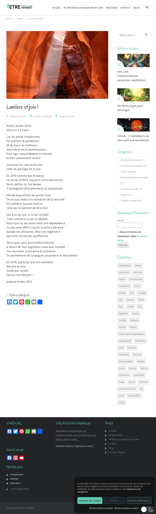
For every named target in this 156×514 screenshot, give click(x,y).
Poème (71, 116)
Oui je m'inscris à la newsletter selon (132, 236)
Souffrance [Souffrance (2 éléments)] (124, 375)
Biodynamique (115, 435)
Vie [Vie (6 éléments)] (141, 388)
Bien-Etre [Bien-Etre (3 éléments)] (138, 272)
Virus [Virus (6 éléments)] (121, 395)
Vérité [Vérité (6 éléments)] (121, 402)
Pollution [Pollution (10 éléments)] (132, 347)
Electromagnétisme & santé (134, 177)
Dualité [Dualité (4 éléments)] (122, 292)
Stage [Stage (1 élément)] (121, 382)
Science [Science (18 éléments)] (132, 368)
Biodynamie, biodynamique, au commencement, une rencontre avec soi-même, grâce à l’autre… (76, 435)
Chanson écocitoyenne (132, 165)
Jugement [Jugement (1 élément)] (123, 313)
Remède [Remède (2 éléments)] (137, 354)
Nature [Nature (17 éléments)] (133, 327)
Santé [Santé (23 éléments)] (121, 368)
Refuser (114, 500)
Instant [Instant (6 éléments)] (130, 306)
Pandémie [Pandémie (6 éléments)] (140, 340)
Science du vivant (129, 200)
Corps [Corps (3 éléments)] (137, 286)
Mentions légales (116, 452)
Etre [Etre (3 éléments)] (121, 306)
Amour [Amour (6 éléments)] (138, 265)
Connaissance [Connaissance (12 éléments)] (135, 279)
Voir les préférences (139, 500)
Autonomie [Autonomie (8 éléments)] (124, 272)
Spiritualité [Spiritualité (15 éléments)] (139, 375)
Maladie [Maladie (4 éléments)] (134, 320)
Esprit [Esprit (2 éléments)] (141, 299)
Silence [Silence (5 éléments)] (144, 368)
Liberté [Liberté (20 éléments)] (135, 313)
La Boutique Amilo (20, 488)
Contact (125, 7)
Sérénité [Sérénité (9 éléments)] (143, 382)
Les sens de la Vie (129, 189)
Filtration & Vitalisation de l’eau (83, 7)
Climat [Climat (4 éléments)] (122, 279)
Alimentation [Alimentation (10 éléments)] (125, 265)
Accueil (56, 7)
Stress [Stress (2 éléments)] (132, 382)
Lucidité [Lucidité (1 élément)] (122, 320)
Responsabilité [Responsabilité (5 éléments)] (126, 361)
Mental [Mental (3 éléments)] (122, 327)
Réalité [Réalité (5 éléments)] (140, 361)
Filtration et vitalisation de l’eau (123, 439)
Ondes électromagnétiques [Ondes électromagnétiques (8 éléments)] (131, 334)
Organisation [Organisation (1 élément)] (125, 340)
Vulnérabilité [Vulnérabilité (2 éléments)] (134, 395)
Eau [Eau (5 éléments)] (132, 292)
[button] (147, 509)
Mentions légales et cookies (101, 508)
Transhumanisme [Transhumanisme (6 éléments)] (127, 388)
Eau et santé (127, 171)
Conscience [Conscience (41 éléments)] (124, 286)
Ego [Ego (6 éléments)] (120, 299)
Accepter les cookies (90, 500)
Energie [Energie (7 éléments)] (130, 299)
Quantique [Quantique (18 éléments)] (124, 354)
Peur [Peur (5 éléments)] (121, 347)
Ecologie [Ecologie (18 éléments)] (142, 292)
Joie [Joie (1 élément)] (140, 306)
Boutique (111, 7)
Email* (129, 223)
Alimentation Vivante (131, 160)
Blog (137, 7)
